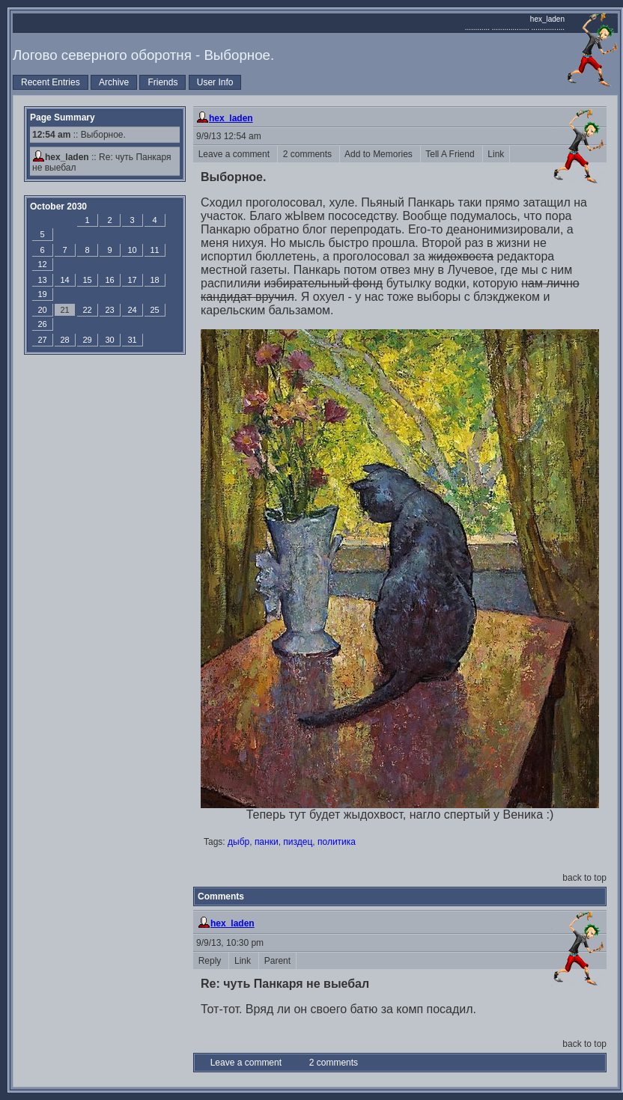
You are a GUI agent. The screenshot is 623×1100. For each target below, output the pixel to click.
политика (336, 842)
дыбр (238, 842)
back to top (584, 878)
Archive (114, 82)
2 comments (308, 154)
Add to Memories (380, 154)
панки (267, 842)
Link (496, 154)
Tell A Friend (451, 154)
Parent (277, 961)
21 (64, 309)
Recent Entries (50, 82)
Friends (162, 82)
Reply (210, 961)
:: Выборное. (79, 134)
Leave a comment (235, 154)
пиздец (297, 842)
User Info (215, 82)
